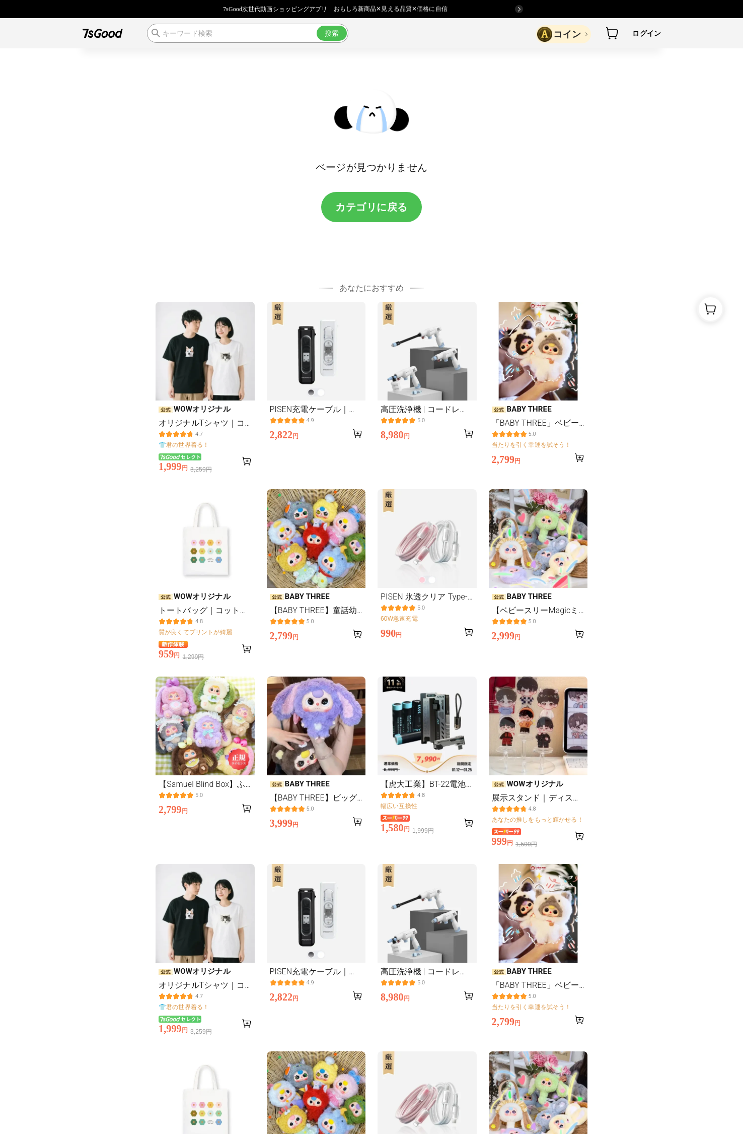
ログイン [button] (646, 33)
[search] (247, 33)
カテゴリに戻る (371, 207)
